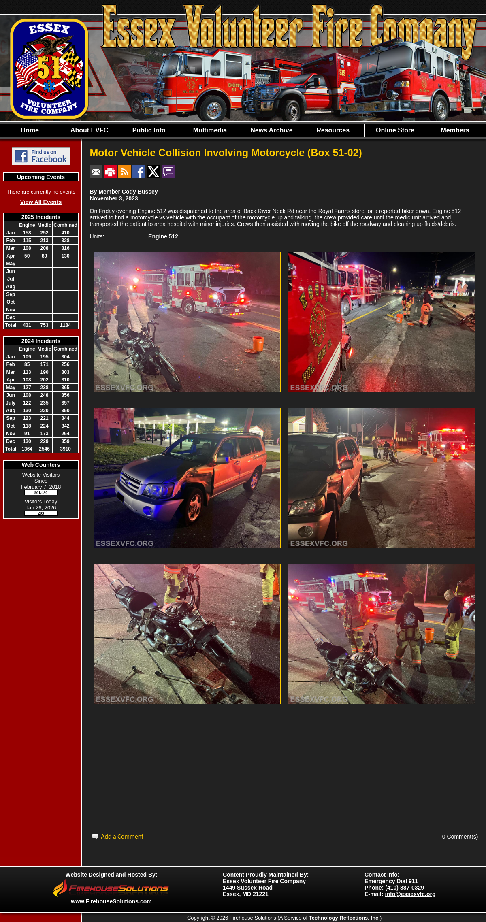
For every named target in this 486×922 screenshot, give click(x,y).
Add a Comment (122, 836)
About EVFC (89, 130)
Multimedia (210, 130)
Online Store (394, 130)
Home (30, 130)
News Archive (271, 130)
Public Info (149, 130)
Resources (333, 130)
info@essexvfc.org (410, 894)
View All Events (41, 202)
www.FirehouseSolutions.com (111, 901)
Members (455, 130)
